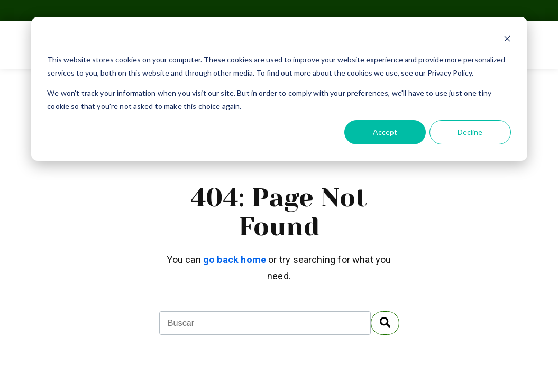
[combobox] (265, 323)
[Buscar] (385, 323)
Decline (470, 132)
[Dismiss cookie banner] (507, 40)
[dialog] (279, 89)
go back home (234, 259)
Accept (385, 132)
